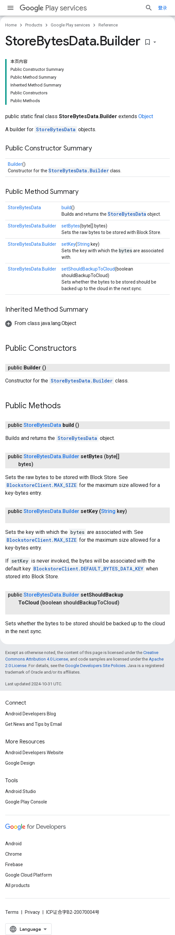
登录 (162, 7)
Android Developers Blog (30, 713)
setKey (68, 244)
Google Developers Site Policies (95, 665)
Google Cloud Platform (28, 875)
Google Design (20, 763)
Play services (53, 8)
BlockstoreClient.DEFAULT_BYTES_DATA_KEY (88, 569)
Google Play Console (26, 801)
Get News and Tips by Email (33, 724)
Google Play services (70, 25)
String (83, 244)
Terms (12, 912)
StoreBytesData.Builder (78, 170)
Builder (15, 164)
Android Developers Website (34, 752)
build (66, 207)
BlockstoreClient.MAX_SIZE (42, 485)
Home (11, 25)
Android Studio (20, 791)
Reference (108, 25)
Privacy (32, 912)
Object (145, 116)
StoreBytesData (56, 129)
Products (33, 25)
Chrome (13, 854)
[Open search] (149, 8)
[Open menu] (10, 8)
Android (13, 843)
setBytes (70, 225)
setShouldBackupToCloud (88, 269)
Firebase (14, 864)
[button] (40, 323)
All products (17, 885)
